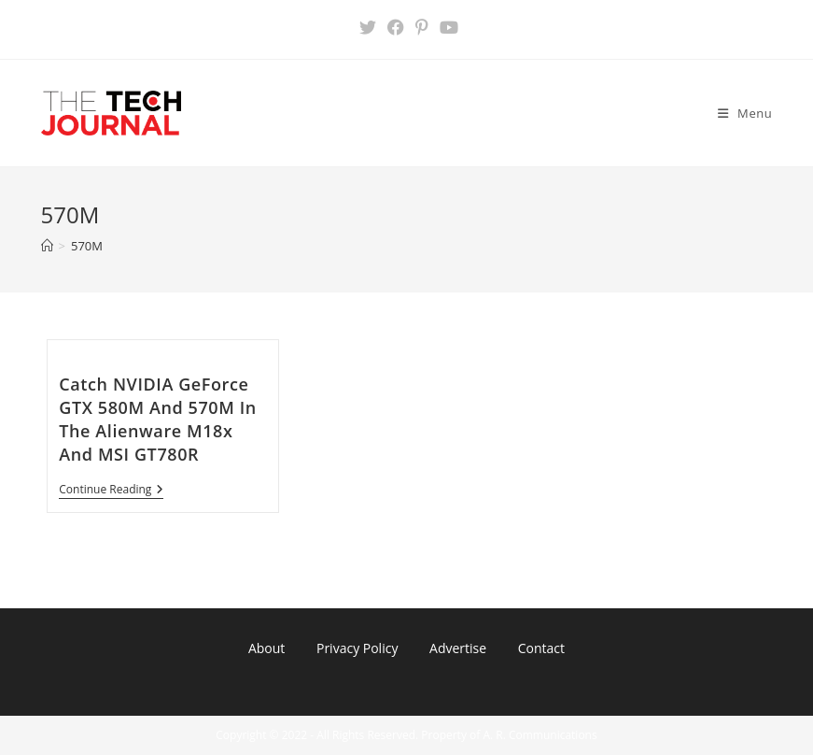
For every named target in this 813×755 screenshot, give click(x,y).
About (266, 648)
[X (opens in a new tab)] (368, 27)
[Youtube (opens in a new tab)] (446, 27)
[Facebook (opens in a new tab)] (396, 27)
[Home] (47, 245)
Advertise (457, 648)
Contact (541, 648)
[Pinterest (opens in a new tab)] (422, 27)
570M (87, 245)
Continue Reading (111, 491)
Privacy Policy (357, 648)
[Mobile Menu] (745, 113)
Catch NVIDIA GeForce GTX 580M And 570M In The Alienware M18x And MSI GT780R (158, 419)
